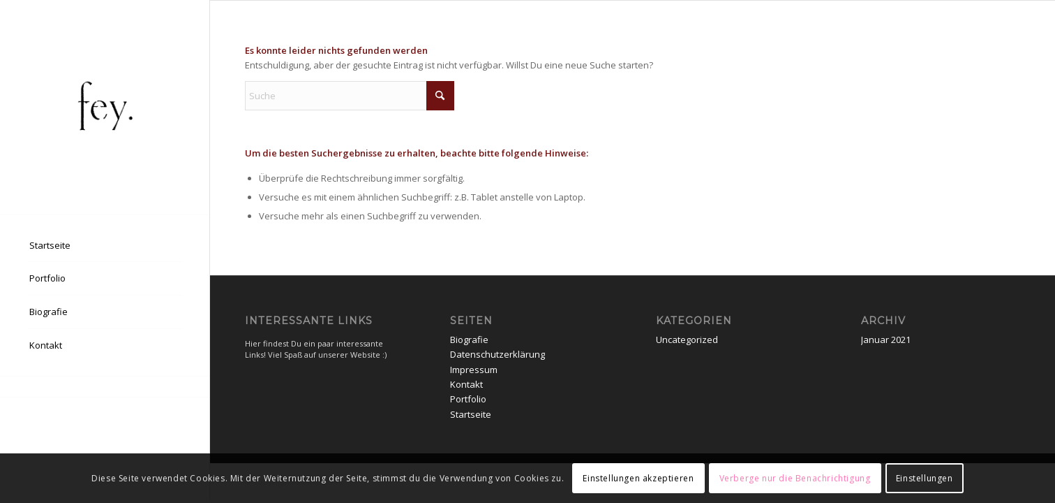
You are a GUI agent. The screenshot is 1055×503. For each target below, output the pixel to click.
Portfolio (468, 399)
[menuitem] (104, 246)
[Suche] (349, 95)
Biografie (469, 339)
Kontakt (466, 384)
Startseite (470, 414)
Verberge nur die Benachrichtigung (795, 478)
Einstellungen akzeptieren (638, 478)
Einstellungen (924, 478)
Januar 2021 (886, 339)
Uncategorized (687, 339)
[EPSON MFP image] (104, 107)
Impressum (473, 369)
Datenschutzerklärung (497, 354)
